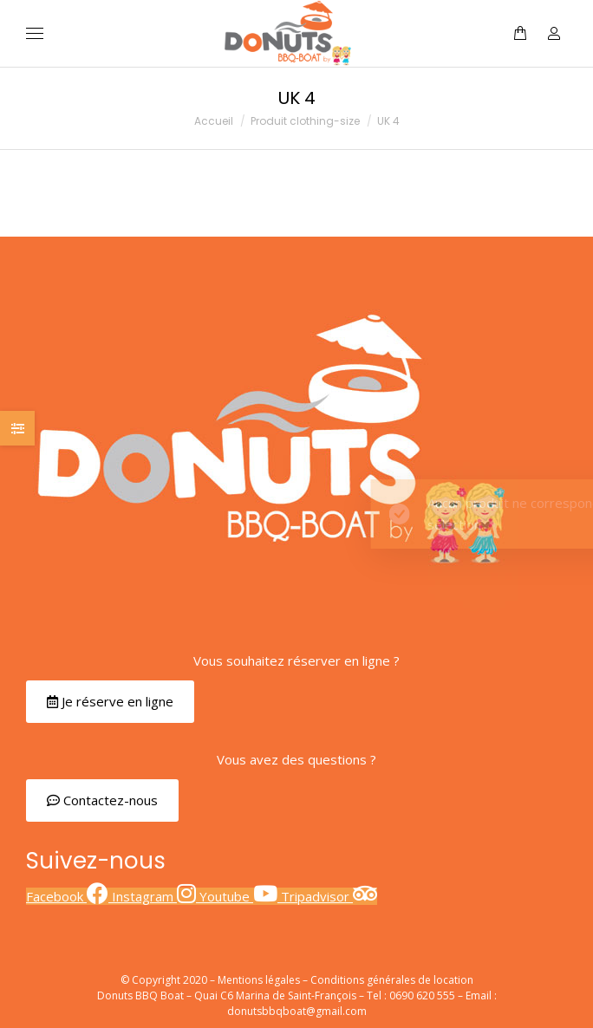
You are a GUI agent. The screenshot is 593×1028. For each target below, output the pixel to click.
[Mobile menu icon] (34, 33)
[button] (110, 701)
